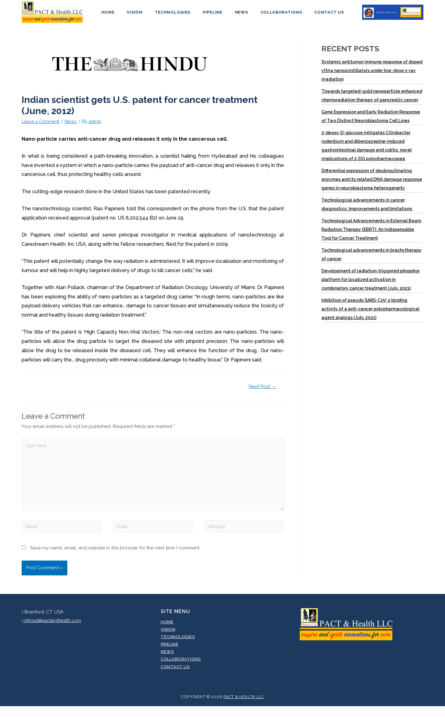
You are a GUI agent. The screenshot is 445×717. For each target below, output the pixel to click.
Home (121, 15)
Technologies (177, 15)
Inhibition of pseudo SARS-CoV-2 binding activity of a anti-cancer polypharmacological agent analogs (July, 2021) (370, 314)
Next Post (261, 392)
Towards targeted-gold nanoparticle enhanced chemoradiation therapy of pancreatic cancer (371, 101)
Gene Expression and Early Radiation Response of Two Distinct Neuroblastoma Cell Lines (370, 122)
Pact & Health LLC (243, 707)
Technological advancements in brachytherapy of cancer (371, 260)
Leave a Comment (42, 127)
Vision (143, 15)
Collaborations (273, 15)
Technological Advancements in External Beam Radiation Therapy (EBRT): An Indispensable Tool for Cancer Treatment (371, 235)
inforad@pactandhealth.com (55, 631)
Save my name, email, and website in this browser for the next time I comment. (115, 558)
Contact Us (316, 15)
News (237, 15)
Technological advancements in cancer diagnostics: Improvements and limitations (366, 210)
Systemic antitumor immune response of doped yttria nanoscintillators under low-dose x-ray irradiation (371, 76)
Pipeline (212, 15)
